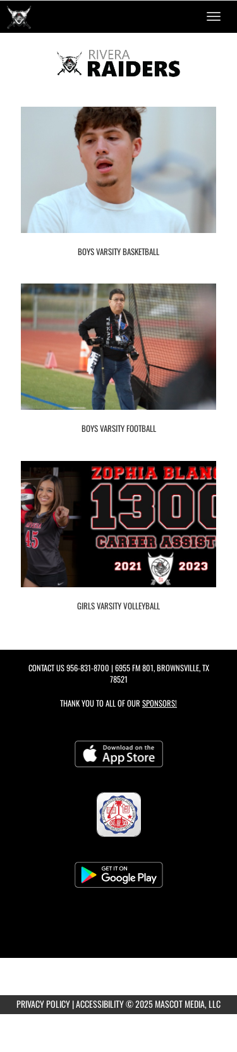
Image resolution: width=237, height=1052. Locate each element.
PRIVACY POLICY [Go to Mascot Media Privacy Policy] (43, 1003)
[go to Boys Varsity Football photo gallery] (118, 356)
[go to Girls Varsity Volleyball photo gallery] (118, 533)
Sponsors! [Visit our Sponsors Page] (159, 703)
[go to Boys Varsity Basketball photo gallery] (118, 179)
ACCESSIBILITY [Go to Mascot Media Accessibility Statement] (100, 1003)
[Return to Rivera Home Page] (19, 16)
